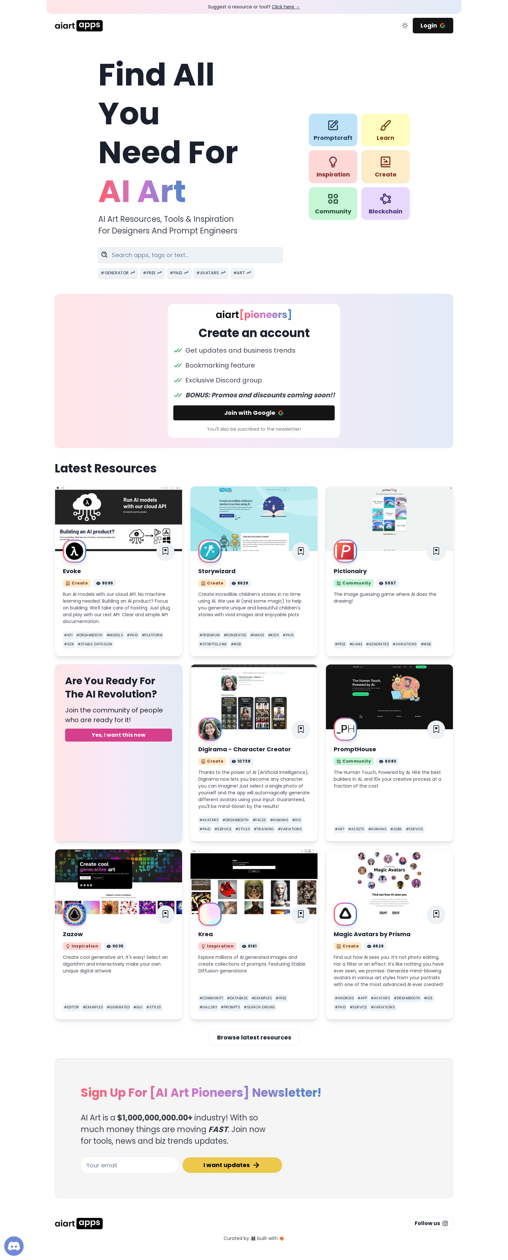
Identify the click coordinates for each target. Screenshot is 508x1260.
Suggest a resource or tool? (254, 7)
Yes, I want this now (118, 735)
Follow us (431, 1223)
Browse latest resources (254, 1037)
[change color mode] (405, 25)
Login (433, 25)
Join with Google (254, 413)
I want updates (232, 1165)
